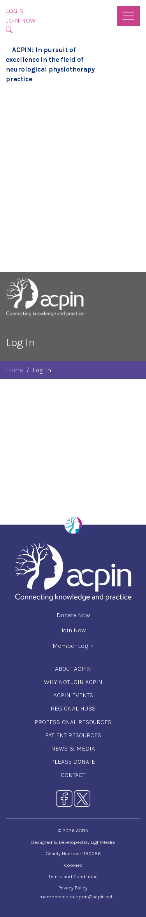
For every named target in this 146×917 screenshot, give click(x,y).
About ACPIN (73, 668)
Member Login (73, 645)
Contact (73, 775)
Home (14, 370)
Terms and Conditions (73, 876)
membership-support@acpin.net (76, 897)
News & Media (73, 748)
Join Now (21, 20)
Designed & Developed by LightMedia (73, 842)
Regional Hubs (73, 708)
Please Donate (73, 761)
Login (15, 10)
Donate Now (73, 615)
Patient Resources (73, 735)
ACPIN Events (73, 695)
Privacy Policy (73, 888)
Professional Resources (73, 722)
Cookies (73, 865)
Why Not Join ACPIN (73, 682)
